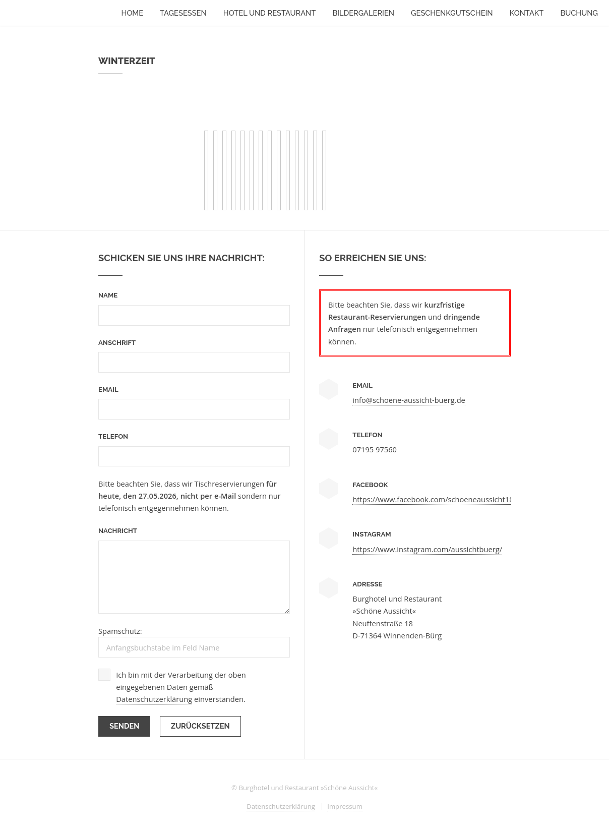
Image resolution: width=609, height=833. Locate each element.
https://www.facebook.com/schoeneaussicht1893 (437, 499)
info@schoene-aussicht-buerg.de (408, 400)
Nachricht (117, 530)
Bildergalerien (363, 13)
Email (108, 389)
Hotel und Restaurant (269, 13)
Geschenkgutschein (452, 13)
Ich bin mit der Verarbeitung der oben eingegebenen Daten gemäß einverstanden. (181, 687)
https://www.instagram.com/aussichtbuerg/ (427, 549)
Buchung (579, 13)
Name (107, 295)
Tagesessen (183, 13)
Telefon (113, 436)
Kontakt (527, 13)
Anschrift (117, 342)
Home (132, 13)
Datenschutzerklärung (154, 699)
